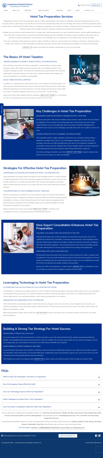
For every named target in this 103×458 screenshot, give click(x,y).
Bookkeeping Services (67, 415)
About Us (16, 10)
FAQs (69, 10)
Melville (74, 421)
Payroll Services (55, 413)
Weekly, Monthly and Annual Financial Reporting (79, 413)
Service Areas (43, 10)
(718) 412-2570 (85, 5)
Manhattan (32, 424)
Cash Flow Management (32, 415)
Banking (46, 413)
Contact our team (73, 152)
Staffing (59, 10)
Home (6, 10)
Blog (78, 10)
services (28, 10)
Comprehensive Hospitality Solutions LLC (28, 443)
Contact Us (89, 10)
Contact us (27, 47)
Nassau (91, 421)
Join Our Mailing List (68, 436)
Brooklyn (98, 421)
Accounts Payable (17, 415)
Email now (96, 5)
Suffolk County (83, 421)
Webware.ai (98, 443)
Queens (24, 424)
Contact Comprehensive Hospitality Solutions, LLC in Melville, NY (57, 428)
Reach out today (47, 95)
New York (40, 424)
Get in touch (42, 313)
